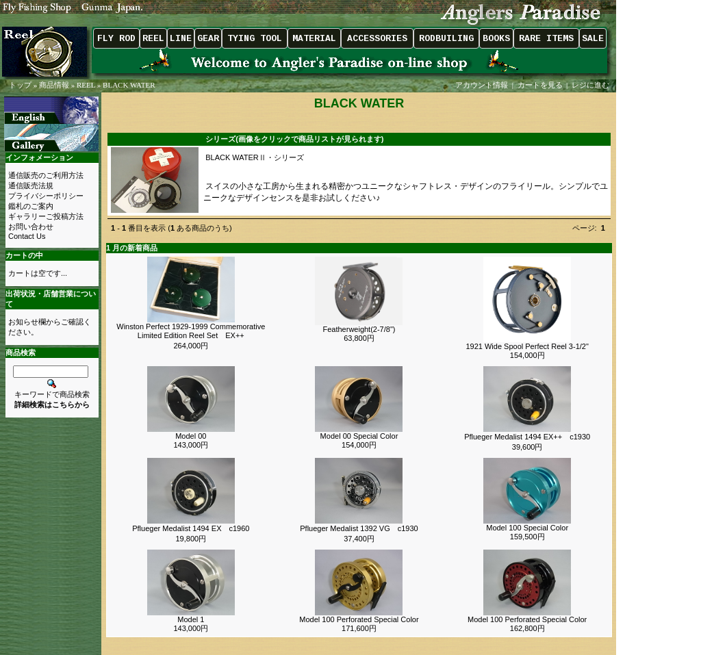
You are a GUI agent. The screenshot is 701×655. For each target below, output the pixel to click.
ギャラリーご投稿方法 (46, 216)
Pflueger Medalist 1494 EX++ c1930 (527, 437)
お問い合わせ (30, 226)
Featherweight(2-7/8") (358, 329)
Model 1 (190, 619)
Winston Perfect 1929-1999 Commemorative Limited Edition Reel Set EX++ (190, 330)
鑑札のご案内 (30, 206)
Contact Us (26, 236)
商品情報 (54, 85)
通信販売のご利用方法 (46, 175)
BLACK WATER (129, 85)
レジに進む (591, 85)
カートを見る (540, 85)
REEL (86, 85)
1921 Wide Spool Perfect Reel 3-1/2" (527, 346)
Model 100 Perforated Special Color (358, 619)
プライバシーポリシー (46, 196)
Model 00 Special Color (359, 436)
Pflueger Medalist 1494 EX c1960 (190, 528)
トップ (20, 85)
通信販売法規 (30, 185)
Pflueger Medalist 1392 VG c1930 (359, 528)
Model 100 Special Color (527, 528)
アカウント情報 (481, 85)
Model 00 (190, 436)
